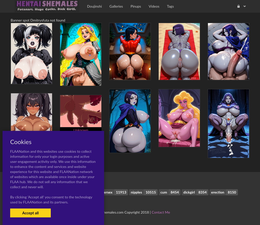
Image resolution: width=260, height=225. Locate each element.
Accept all (30, 213)
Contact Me (161, 212)
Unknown (80, 130)
